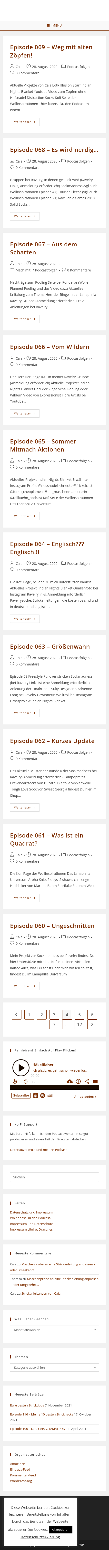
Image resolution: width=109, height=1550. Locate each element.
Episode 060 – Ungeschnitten (52, 926)
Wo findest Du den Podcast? (30, 1218)
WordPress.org (21, 1481)
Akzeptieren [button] (60, 1529)
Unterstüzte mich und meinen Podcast (38, 1149)
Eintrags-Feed (20, 1469)
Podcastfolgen (78, 66)
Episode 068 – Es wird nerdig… (54, 149)
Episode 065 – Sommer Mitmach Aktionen (43, 445)
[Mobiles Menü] (54, 25)
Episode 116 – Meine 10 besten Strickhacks (41, 1414)
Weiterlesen (27, 122)
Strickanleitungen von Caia (40, 1293)
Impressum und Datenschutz (31, 1224)
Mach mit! (23, 270)
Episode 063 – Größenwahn (50, 646)
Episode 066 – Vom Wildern (49, 347)
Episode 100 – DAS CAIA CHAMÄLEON (37, 1428)
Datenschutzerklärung (40, 1536)
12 (79, 1024)
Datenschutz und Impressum (31, 1212)
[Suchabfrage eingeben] (54, 1177)
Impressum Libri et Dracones (31, 1229)
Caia (19, 66)
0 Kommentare (27, 73)
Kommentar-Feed (23, 1475)
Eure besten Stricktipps (27, 1405)
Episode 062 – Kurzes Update (52, 741)
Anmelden (17, 1464)
